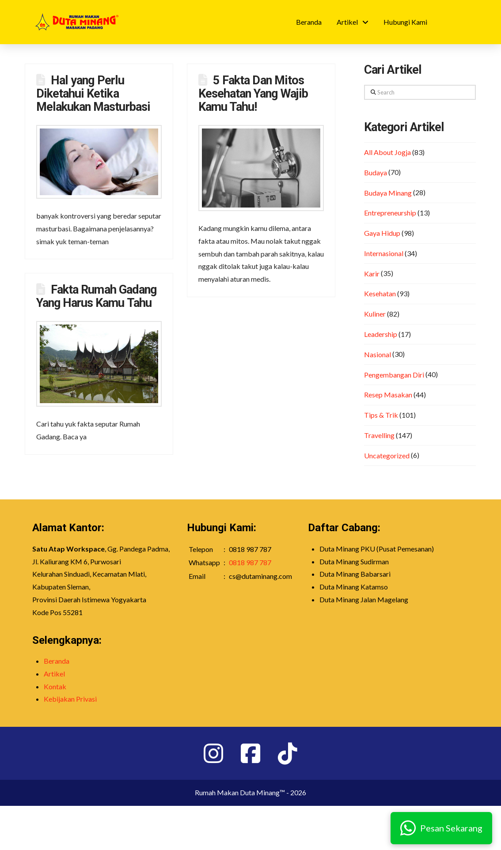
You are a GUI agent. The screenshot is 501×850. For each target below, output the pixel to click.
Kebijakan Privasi (70, 699)
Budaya (375, 172)
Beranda (56, 661)
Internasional (383, 253)
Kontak (55, 686)
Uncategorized (387, 455)
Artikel (54, 673)
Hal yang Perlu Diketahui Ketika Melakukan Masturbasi (93, 93)
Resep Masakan (388, 394)
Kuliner (375, 314)
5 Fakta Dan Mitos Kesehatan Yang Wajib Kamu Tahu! (253, 93)
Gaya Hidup (382, 233)
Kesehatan (380, 293)
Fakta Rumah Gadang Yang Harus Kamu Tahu (96, 296)
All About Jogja (387, 152)
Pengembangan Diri (394, 374)
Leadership (380, 334)
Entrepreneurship (390, 212)
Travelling (379, 435)
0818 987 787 (250, 562)
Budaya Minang (388, 193)
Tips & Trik (381, 415)
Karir (372, 273)
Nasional (377, 354)
